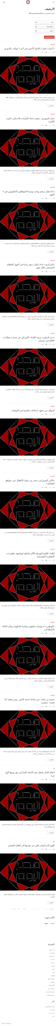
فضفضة (52, 982)
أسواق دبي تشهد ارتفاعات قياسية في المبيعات (33, 410)
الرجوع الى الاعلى (6, 1023)
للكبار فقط (52, 985)
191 (19, 909)
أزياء (53, 972)
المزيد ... (50, 105)
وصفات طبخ (51, 979)
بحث (53, 1016)
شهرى (46, 923)
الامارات (52, 44)
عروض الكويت (51, 995)
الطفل (53, 975)
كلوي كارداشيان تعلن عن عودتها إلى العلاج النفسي (31, 845)
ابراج (53, 969)
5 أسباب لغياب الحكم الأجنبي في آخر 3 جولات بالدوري (29, 48)
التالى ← (13, 909)
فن (54, 768)
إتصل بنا (52, 1010)
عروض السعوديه (50, 991)
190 (24, 909)
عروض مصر (51, 988)
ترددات (53, 962)
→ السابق (52, 909)
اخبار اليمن (52, 956)
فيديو (53, 966)
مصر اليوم (52, 949)
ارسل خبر (52, 1013)
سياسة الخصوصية (50, 1006)
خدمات (53, 959)
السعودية (52, 953)
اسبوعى (52, 923)
